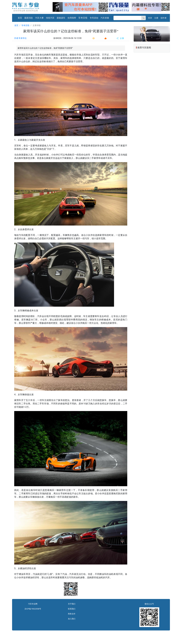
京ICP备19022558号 (32, 609)
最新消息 (28, 18)
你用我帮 (72, 18)
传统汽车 (50, 18)
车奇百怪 (82, 17)
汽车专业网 (32, 604)
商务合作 (71, 614)
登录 (150, 18)
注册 (156, 18)
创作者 (164, 18)
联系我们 (71, 609)
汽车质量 (105, 18)
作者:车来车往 (20, 38)
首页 (20, 18)
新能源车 (61, 18)
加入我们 (71, 619)
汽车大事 (39, 18)
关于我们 (71, 604)
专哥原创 (94, 18)
